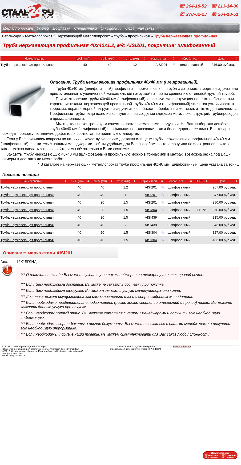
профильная (139, 36)
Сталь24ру (11, 36)
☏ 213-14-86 (224, 6)
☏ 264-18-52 (193, 6)
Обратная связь (139, 28)
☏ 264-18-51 (224, 14)
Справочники (85, 28)
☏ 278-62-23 (193, 14)
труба (119, 36)
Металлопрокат (18, 28)
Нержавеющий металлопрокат (83, 36)
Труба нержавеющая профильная (27, 187)
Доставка (61, 28)
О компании (111, 28)
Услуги (43, 28)
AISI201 (161, 65)
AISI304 (151, 210)
